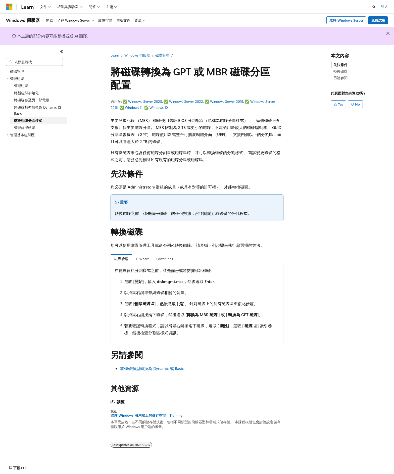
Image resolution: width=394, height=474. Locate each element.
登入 (384, 6)
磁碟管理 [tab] (121, 258)
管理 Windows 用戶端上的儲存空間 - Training (146, 415)
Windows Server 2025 (145, 101)
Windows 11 (133, 107)
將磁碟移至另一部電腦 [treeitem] (31, 100)
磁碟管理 (162, 55)
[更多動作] (279, 56)
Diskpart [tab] (142, 258)
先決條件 (340, 64)
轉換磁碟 (340, 71)
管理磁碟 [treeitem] (21, 85)
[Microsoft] (9, 7)
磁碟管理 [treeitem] (17, 71)
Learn (115, 55)
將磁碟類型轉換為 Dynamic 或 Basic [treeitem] (37, 110)
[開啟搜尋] (374, 6)
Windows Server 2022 (186, 101)
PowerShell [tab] (164, 258)
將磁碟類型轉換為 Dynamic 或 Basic (152, 368)
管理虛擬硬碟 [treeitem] (24, 127)
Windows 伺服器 (137, 55)
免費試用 (378, 20)
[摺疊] (61, 51)
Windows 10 (159, 107)
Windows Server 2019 (226, 101)
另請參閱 (340, 77)
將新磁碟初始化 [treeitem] (26, 92)
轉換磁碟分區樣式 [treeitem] (28, 120)
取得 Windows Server (346, 20)
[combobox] (34, 62)
